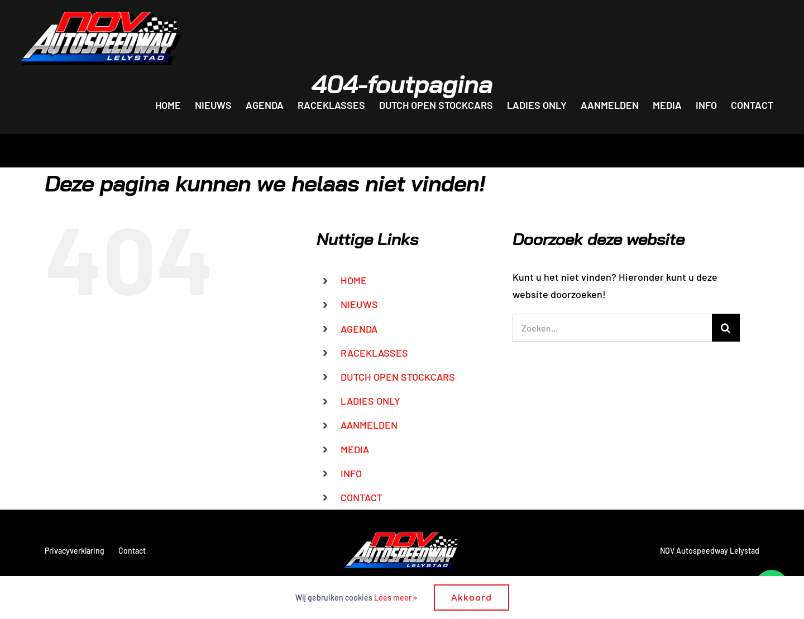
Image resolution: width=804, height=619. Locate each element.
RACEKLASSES (374, 353)
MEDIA (355, 449)
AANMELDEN (369, 425)
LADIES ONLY (370, 401)
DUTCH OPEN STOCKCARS (398, 377)
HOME (354, 280)
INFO (351, 473)
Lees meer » (395, 597)
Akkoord (471, 597)
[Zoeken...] (612, 328)
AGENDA (359, 329)
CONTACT (361, 497)
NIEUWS (359, 304)
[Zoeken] (726, 328)
